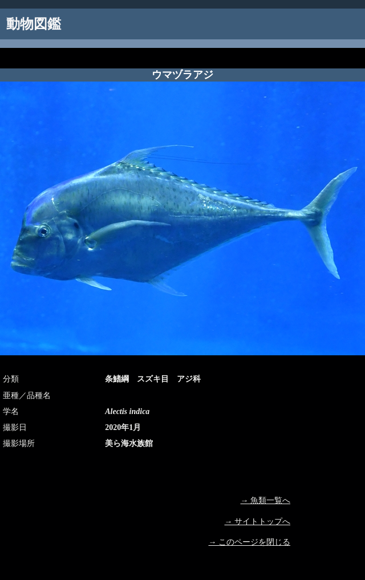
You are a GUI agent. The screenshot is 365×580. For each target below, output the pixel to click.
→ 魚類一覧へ (266, 500)
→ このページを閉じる (250, 542)
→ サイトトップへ (258, 521)
